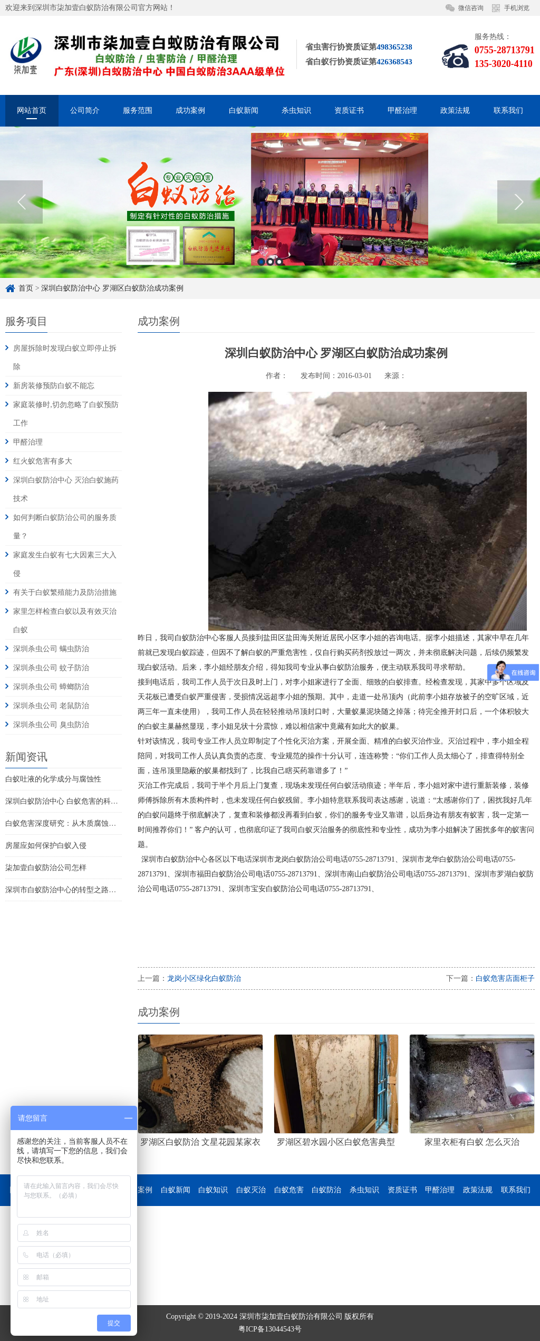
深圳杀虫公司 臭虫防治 (51, 725)
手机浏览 (516, 8)
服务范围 (137, 110)
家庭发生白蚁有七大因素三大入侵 (65, 564)
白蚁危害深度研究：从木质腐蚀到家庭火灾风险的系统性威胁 (105, 823)
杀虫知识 (296, 110)
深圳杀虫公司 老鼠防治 (51, 706)
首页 (25, 288)
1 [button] (261, 265)
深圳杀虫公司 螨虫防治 (51, 649)
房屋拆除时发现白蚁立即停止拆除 (65, 357)
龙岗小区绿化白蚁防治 (204, 978)
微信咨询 (471, 8)
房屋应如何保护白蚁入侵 (45, 846)
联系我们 (508, 110)
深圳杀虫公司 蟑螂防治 (51, 687)
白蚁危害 (289, 1190)
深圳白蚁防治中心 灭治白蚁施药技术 (66, 489)
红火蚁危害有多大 (42, 461)
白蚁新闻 (243, 110)
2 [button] (270, 265)
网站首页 (31, 110)
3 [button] (279, 265)
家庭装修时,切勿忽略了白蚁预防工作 (66, 414)
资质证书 (349, 110)
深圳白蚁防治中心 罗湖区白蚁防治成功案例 (112, 288)
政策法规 (455, 110)
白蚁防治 (326, 1190)
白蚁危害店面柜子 (505, 978)
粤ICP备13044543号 (270, 1329)
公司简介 (85, 110)
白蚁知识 (213, 1190)
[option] (270, 205)
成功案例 (190, 110)
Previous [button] (21, 205)
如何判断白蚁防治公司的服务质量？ (65, 527)
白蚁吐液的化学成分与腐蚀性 (53, 779)
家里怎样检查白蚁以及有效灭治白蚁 (65, 620)
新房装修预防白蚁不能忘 (53, 386)
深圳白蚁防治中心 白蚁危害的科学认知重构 (76, 801)
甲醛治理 (402, 110)
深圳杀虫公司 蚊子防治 (51, 668)
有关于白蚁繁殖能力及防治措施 (65, 592)
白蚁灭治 (251, 1190)
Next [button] (518, 205)
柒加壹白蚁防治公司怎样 (45, 868)
